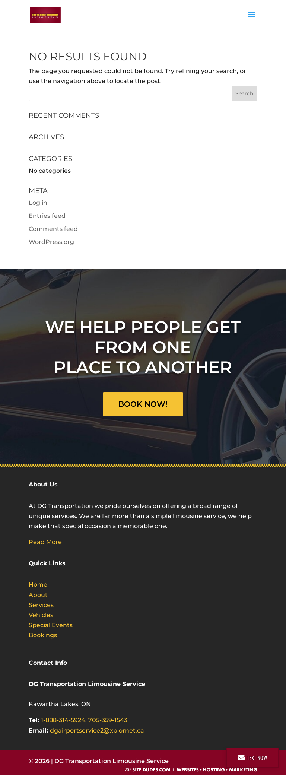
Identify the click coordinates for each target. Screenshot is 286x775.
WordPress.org (51, 241)
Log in (38, 202)
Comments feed (53, 228)
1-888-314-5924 (63, 720)
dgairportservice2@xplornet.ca (97, 730)
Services (41, 605)
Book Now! (143, 404)
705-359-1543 (107, 720)
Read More (45, 542)
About (38, 594)
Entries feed (47, 215)
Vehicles (41, 615)
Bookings (43, 635)
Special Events (51, 625)
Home (38, 584)
